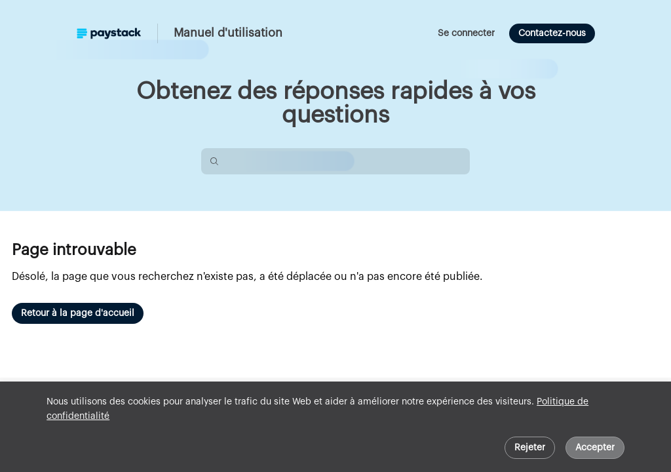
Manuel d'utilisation (228, 33)
